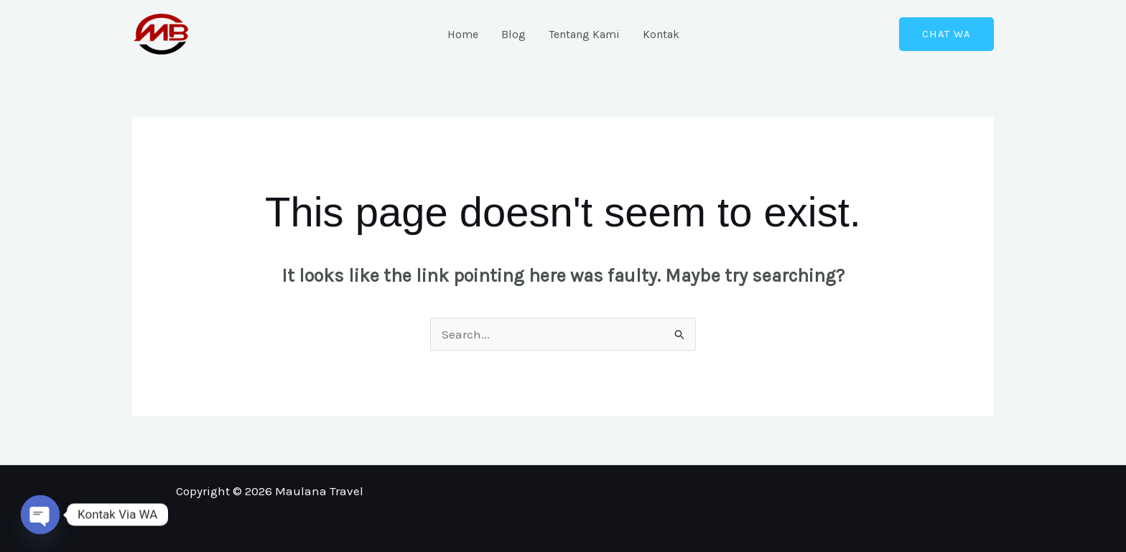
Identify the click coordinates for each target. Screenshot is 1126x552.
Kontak (661, 34)
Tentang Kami (584, 34)
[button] (946, 34)
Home (462, 34)
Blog (513, 34)
